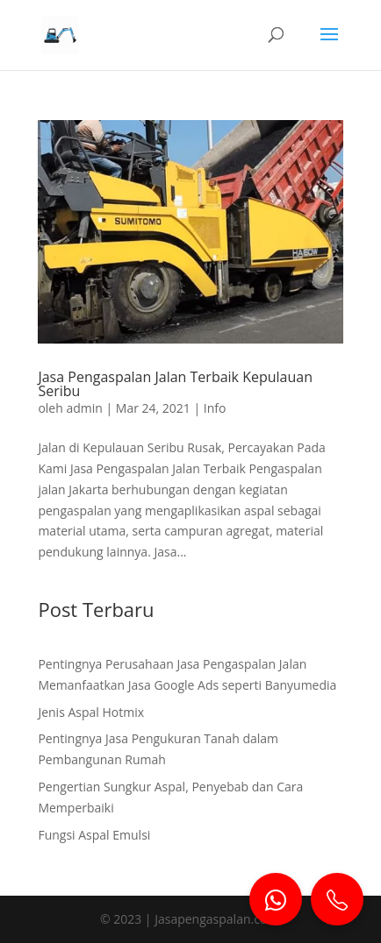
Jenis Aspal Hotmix (91, 712)
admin (84, 408)
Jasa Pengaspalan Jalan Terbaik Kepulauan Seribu (175, 384)
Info (215, 408)
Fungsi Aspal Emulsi (94, 834)
